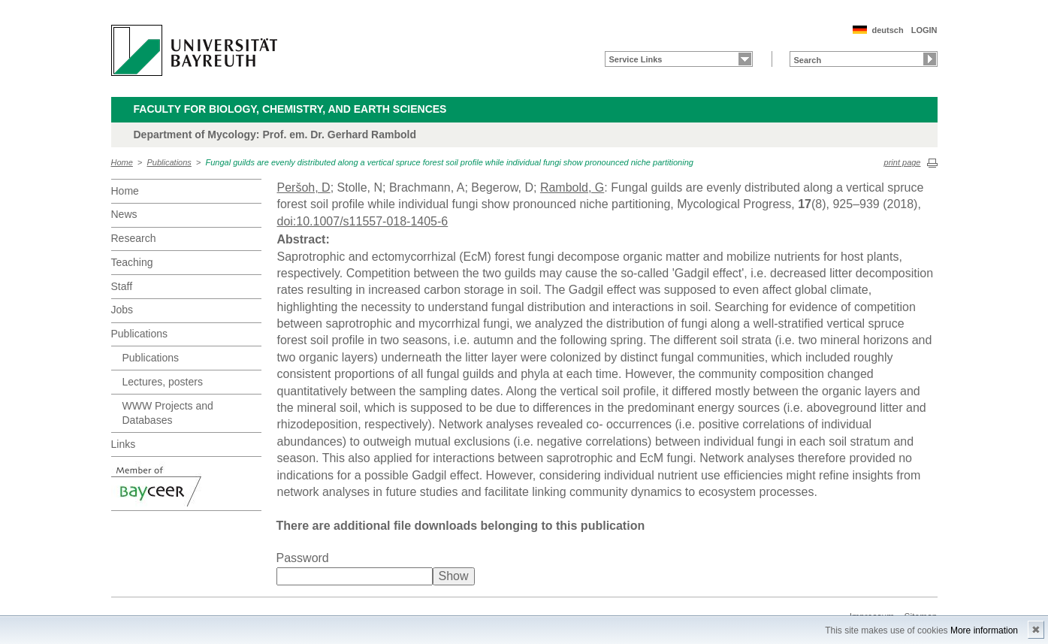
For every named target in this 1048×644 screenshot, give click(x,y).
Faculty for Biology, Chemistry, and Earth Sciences (290, 109)
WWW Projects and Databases (167, 413)
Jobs (122, 310)
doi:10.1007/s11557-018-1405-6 (362, 221)
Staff (122, 286)
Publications (169, 162)
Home (122, 162)
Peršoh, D (304, 187)
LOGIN (924, 30)
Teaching (132, 262)
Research (133, 238)
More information (984, 630)
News (124, 214)
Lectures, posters (162, 382)
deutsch (887, 30)
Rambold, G (572, 187)
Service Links (636, 59)
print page (902, 162)
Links (123, 444)
